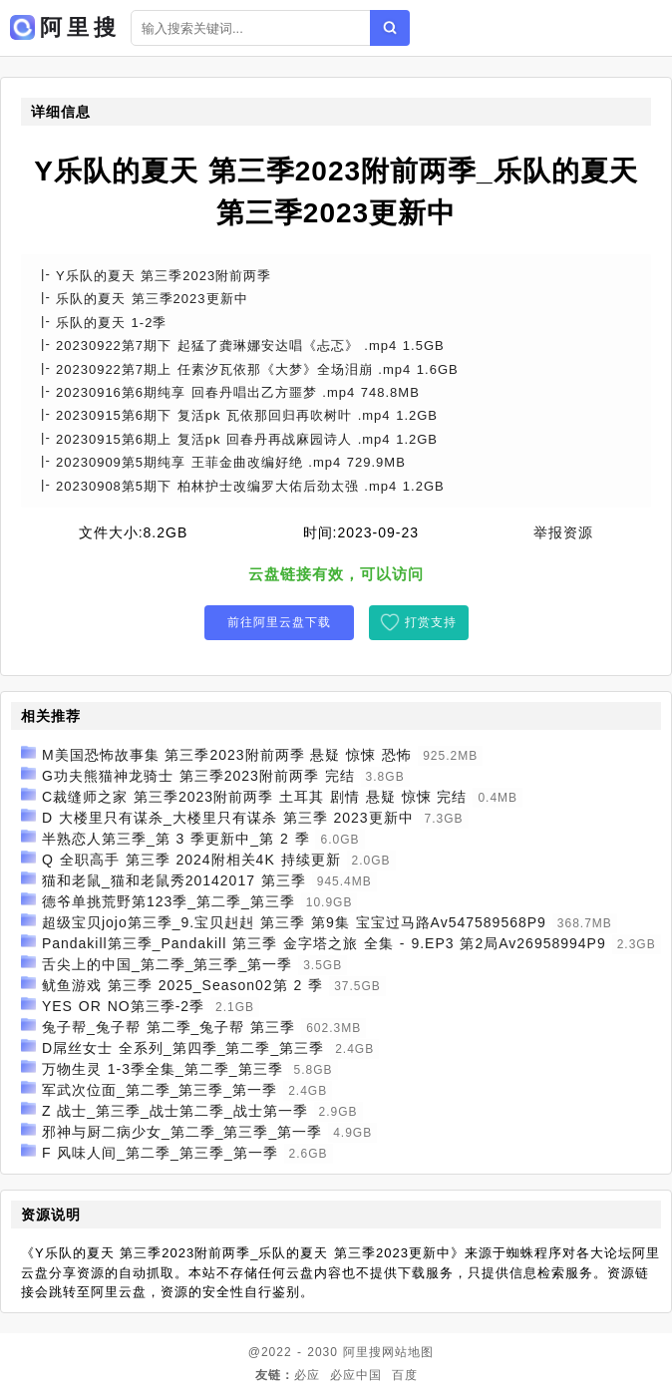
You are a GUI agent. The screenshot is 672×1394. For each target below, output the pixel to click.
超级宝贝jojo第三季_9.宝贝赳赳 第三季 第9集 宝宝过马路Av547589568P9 (294, 922)
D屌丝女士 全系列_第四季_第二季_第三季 (183, 1048)
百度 (405, 1375)
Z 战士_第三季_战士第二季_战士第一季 (175, 1111)
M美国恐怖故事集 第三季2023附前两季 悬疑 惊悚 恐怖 (227, 755)
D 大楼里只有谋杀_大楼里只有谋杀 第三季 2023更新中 (228, 818)
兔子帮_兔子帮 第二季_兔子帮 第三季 (168, 1027)
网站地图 (408, 1352)
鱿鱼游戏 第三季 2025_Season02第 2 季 (182, 985)
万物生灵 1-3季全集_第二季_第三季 (162, 1069)
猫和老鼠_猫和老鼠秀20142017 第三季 (174, 880)
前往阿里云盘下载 (279, 622)
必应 (307, 1375)
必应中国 (356, 1375)
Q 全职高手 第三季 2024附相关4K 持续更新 (191, 860)
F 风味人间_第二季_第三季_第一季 (160, 1153)
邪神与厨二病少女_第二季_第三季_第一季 (182, 1132)
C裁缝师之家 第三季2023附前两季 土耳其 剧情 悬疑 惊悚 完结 (255, 797)
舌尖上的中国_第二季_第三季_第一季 (167, 964)
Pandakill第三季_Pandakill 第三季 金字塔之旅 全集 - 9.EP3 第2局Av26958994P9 (324, 943)
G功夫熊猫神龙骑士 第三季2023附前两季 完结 (198, 776)
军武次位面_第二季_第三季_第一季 (159, 1090)
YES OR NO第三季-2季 (123, 1006)
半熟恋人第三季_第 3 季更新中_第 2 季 (176, 839)
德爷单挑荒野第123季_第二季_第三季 (168, 901)
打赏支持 (431, 622)
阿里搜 (362, 1352)
